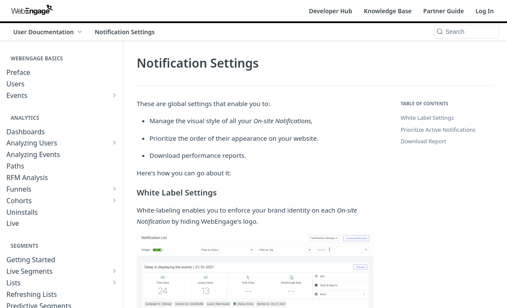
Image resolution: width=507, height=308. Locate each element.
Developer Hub (330, 11)
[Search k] (466, 31)
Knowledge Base (388, 11)
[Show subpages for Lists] (114, 282)
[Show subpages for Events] (114, 95)
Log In (484, 11)
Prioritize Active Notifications (438, 129)
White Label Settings (427, 117)
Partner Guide (443, 11)
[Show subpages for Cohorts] (114, 200)
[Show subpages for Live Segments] (114, 270)
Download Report (423, 141)
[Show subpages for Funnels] (114, 188)
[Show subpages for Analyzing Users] (114, 142)
